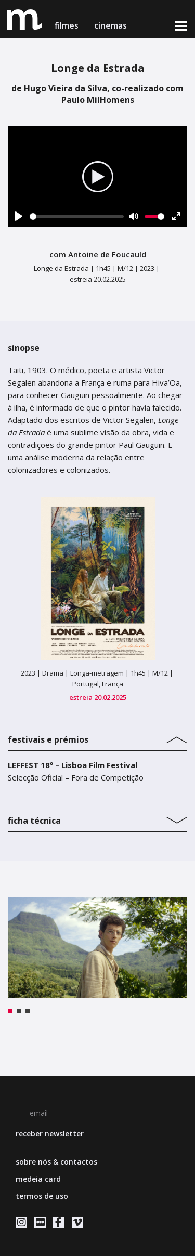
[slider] (77, 216)
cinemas (111, 25)
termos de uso (42, 1196)
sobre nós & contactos (56, 1162)
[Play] (18, 216)
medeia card (38, 1179)
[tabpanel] (97, 947)
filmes (67, 25)
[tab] (97, 737)
